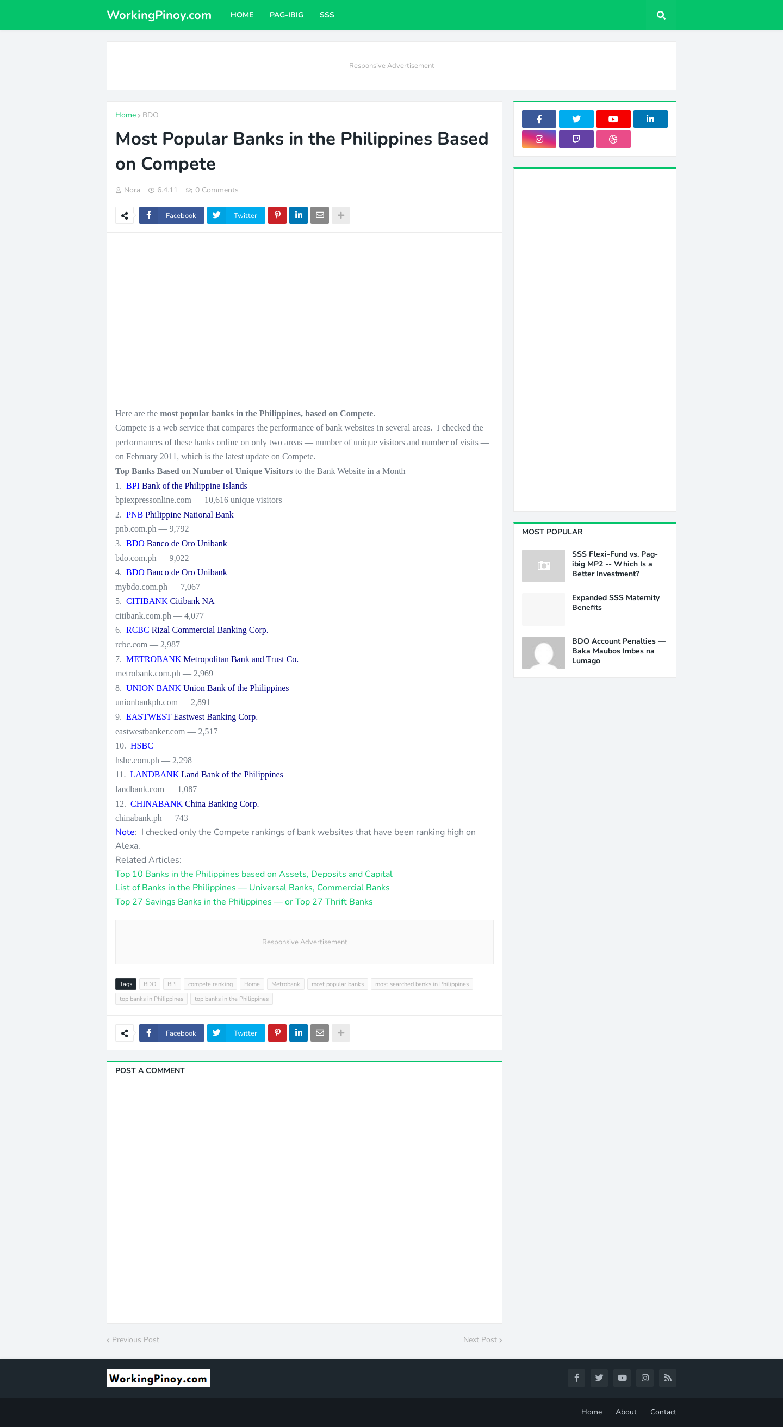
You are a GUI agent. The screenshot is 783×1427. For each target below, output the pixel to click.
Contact (663, 1412)
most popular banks (338, 984)
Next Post (480, 1340)
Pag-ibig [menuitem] (286, 15)
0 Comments (217, 190)
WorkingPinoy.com (159, 15)
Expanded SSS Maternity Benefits (616, 603)
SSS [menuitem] (327, 15)
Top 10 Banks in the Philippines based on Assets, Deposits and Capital (254, 874)
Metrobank (285, 984)
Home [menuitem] (242, 15)
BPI (172, 984)
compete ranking (210, 984)
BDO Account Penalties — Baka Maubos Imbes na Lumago (619, 651)
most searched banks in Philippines (422, 984)
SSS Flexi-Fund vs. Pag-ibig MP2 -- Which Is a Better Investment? (615, 564)
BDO (150, 115)
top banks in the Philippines (232, 999)
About (626, 1412)
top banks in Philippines (151, 999)
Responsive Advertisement (391, 66)
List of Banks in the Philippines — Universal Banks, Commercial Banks (252, 888)
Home (125, 115)
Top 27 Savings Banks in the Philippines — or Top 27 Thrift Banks (244, 902)
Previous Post (135, 1340)
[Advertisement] (304, 320)
